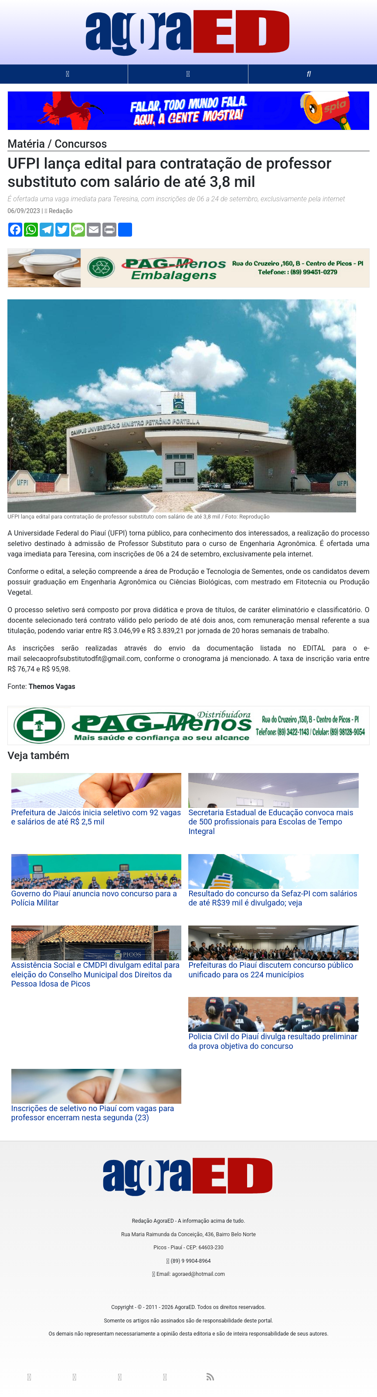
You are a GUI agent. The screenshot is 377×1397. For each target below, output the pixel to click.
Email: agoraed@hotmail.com (190, 1274)
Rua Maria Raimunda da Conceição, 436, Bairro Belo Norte (188, 1234)
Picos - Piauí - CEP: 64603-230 (188, 1247)
